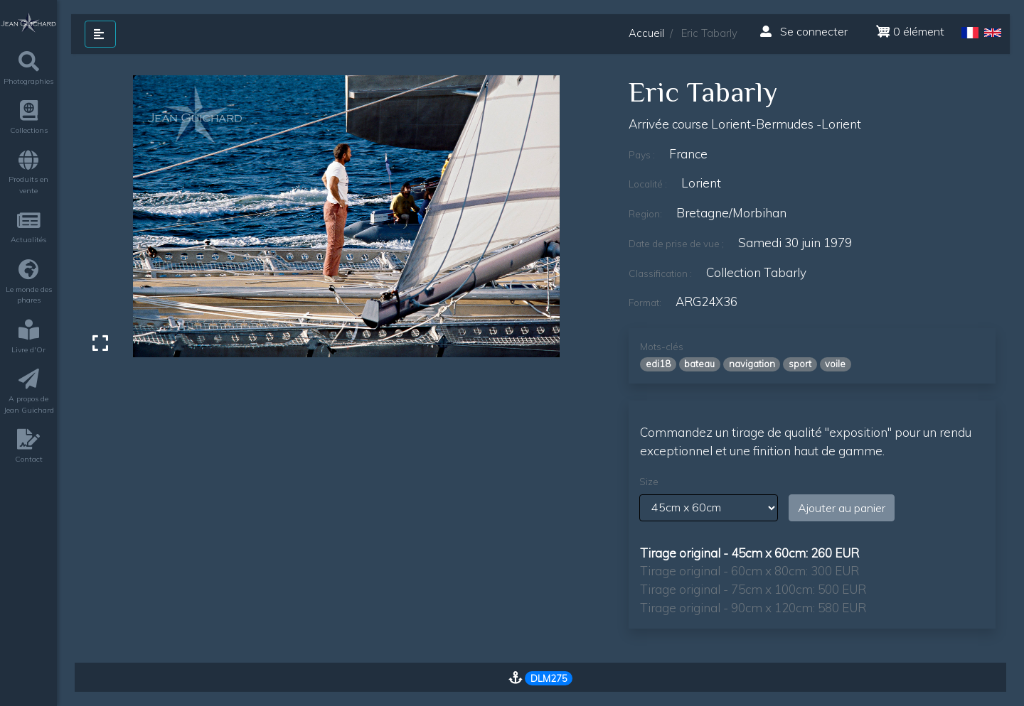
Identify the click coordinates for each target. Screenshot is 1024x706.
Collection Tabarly (756, 272)
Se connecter (804, 31)
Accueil (646, 33)
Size (648, 481)
